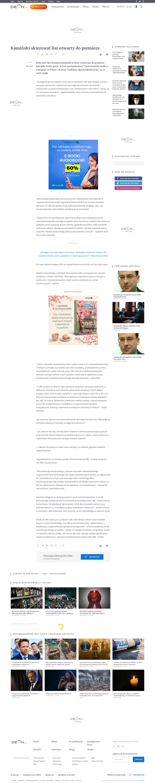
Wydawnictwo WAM (32, 775)
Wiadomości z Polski (38, 583)
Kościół (37, 749)
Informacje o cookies (68, 780)
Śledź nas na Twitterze (128, 183)
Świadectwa (57, 761)
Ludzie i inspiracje (97, 761)
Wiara (86, 6)
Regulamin (21, 780)
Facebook (136, 1)
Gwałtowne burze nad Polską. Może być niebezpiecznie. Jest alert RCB (94, 695)
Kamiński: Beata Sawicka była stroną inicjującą (127, 327)
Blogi (43, 1)
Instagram (143, 1)
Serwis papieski (38, 758)
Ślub (34, 764)
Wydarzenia (57, 6)
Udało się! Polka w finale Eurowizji (58, 694)
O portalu (13, 780)
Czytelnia (56, 749)
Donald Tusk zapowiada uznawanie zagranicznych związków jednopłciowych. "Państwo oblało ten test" (26, 697)
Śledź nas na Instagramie (128, 188)
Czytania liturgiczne (78, 758)
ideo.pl (142, 780)
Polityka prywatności (32, 780)
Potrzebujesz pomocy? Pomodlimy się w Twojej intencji (118, 55)
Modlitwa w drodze (32, 1)
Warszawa (120, 6)
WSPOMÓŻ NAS (136, 775)
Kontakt (42, 780)
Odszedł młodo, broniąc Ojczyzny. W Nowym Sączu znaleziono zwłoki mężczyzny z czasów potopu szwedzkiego (59, 665)
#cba (44, 573)
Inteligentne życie (93, 743)
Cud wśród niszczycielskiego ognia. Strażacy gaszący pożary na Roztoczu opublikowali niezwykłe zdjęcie (94, 664)
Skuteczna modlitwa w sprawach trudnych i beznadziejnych (119, 70)
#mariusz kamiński (58, 573)
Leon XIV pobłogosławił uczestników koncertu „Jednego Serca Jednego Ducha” (60, 613)
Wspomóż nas (92, 557)
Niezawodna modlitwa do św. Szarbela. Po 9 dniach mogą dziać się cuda (119, 99)
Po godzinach (76, 741)
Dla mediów (49, 780)
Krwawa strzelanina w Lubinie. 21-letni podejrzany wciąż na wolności (128, 663)
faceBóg (50, 1)
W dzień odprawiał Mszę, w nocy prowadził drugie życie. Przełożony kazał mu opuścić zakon (119, 86)
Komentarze (73, 6)
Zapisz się (138, 759)
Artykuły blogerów (39, 761)
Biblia (13, 1)
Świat (81, 698)
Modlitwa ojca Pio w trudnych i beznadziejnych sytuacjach (119, 112)
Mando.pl (49, 775)
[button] (135, 6)
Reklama (57, 780)
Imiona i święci (57, 764)
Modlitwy (75, 764)
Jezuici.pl (15, 775)
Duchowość (56, 758)
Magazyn (20, 1)
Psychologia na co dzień (80, 761)
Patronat (78, 780)
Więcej (105, 6)
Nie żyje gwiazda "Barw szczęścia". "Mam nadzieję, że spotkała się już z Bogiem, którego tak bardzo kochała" (128, 696)
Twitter (140, 1)
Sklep (58, 1)
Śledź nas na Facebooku (128, 179)
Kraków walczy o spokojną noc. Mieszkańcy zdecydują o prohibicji (26, 613)
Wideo (95, 6)
